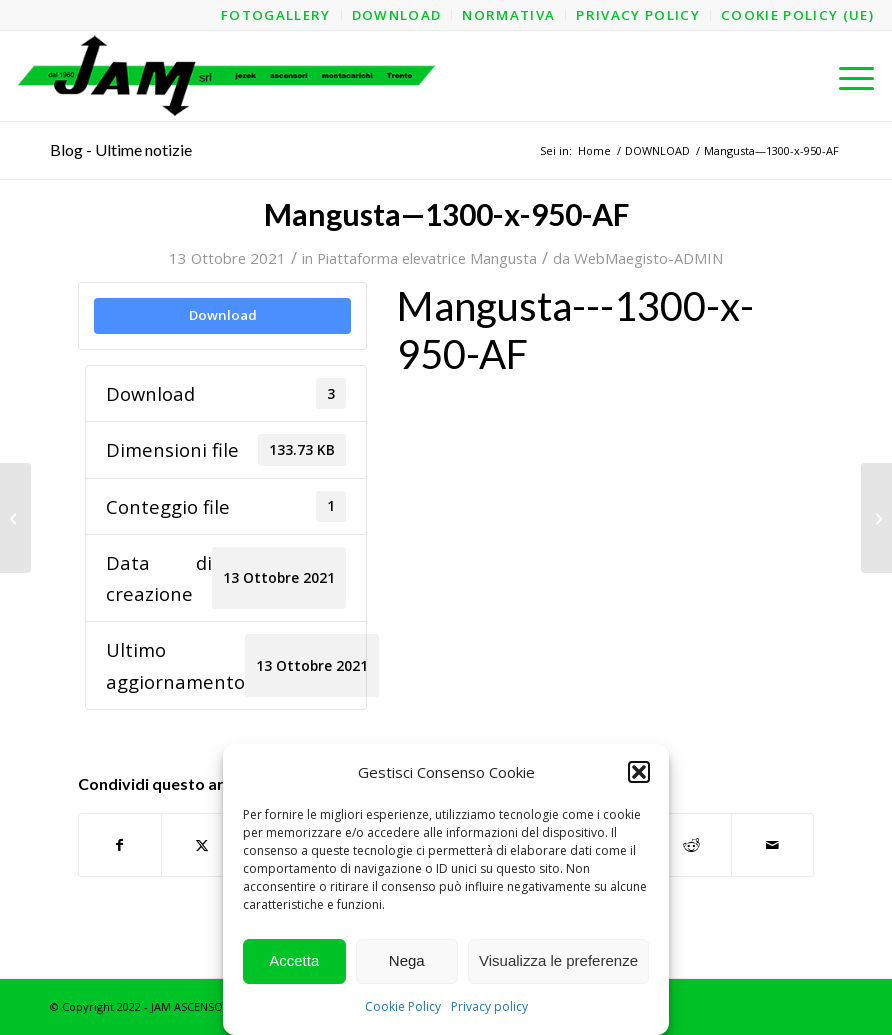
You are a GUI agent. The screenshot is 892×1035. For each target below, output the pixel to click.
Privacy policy (489, 1006)
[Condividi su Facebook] (120, 845)
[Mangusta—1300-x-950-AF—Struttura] (15, 518)
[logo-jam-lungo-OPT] (228, 76)
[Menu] (846, 76)
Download (223, 315)
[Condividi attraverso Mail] (772, 845)
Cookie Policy (403, 1006)
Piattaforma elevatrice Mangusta (427, 258)
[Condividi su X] (202, 845)
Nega (407, 960)
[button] (639, 772)
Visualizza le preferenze (558, 960)
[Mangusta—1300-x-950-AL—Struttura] (876, 518)
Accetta (294, 960)
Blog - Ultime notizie (121, 149)
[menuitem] (276, 15)
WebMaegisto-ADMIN (648, 258)
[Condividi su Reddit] (691, 845)
